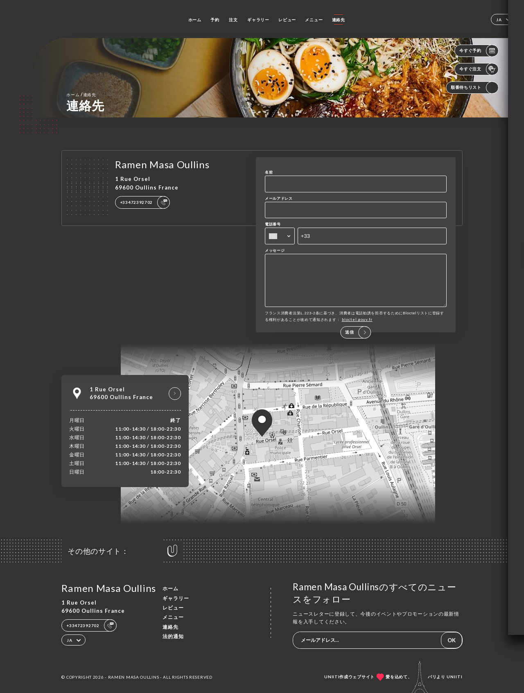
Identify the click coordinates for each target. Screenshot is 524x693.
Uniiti (455, 676)
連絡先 (338, 19)
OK (451, 640)
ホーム (194, 19)
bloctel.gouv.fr (357, 328)
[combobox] (280, 235)
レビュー (287, 19)
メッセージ (275, 250)
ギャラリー (258, 19)
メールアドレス (279, 198)
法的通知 (173, 636)
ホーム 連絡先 (81, 94)
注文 (233, 19)
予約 (214, 19)
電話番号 (273, 224)
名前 (269, 172)
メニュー (314, 19)
